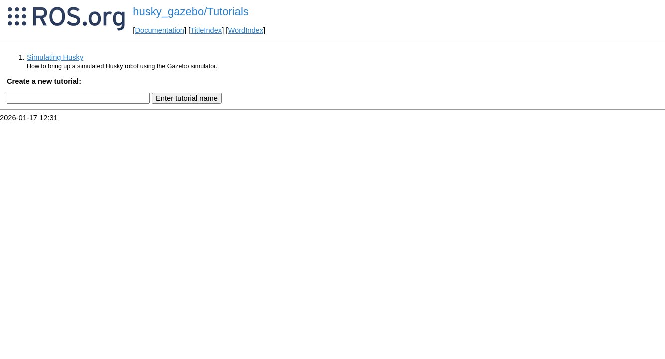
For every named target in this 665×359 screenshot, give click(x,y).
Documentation (159, 30)
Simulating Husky (55, 57)
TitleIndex (206, 30)
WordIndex (245, 30)
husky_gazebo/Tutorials (191, 11)
